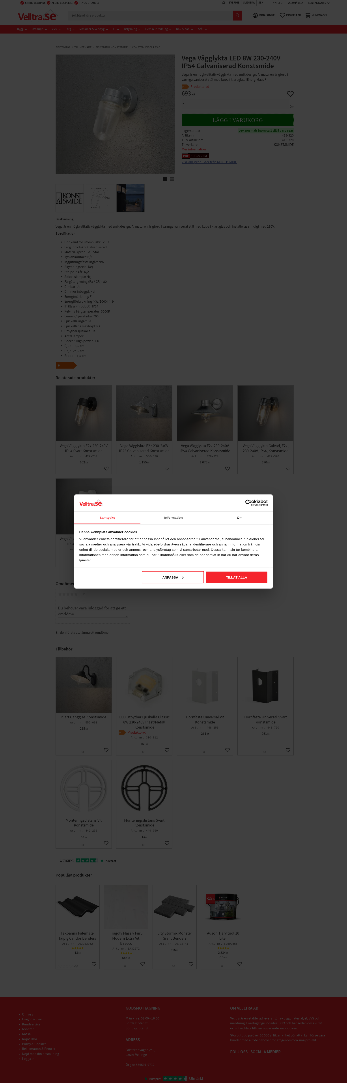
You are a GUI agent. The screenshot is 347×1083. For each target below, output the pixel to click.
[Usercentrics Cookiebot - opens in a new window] (248, 503)
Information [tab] (173, 517)
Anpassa (172, 577)
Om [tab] (239, 517)
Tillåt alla (236, 577)
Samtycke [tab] (107, 517)
